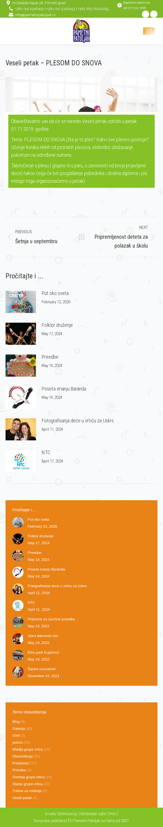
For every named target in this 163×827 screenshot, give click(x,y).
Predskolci (20, 763)
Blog (16, 722)
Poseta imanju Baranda (64, 389)
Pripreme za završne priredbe (51, 619)
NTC (46, 452)
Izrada (50, 813)
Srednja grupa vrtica (28, 777)
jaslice (17, 742)
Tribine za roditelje (27, 791)
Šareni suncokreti (41, 669)
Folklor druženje (57, 325)
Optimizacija (67, 813)
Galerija (18, 728)
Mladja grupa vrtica (27, 749)
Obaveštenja (22, 756)
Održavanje (88, 813)
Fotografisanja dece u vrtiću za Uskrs (78, 420)
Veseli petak (22, 798)
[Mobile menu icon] (149, 31)
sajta (102, 813)
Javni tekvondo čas (43, 636)
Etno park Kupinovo (43, 652)
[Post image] (21, 302)
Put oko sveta (55, 293)
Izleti (16, 735)
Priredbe (50, 357)
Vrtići (112, 813)
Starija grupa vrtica (27, 784)
